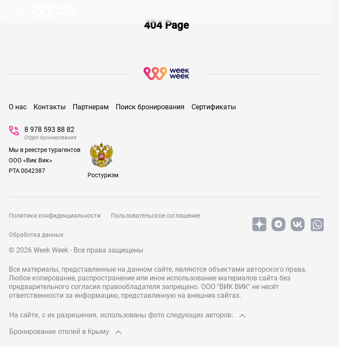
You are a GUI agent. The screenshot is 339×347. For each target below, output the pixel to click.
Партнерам (91, 107)
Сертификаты (213, 107)
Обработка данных (36, 234)
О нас (18, 107)
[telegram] (278, 229)
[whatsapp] (317, 230)
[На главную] (53, 11)
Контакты (50, 107)
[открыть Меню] (17, 11)
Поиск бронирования (150, 107)
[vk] (298, 229)
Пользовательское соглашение (155, 215)
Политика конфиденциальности (55, 215)
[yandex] (259, 229)
